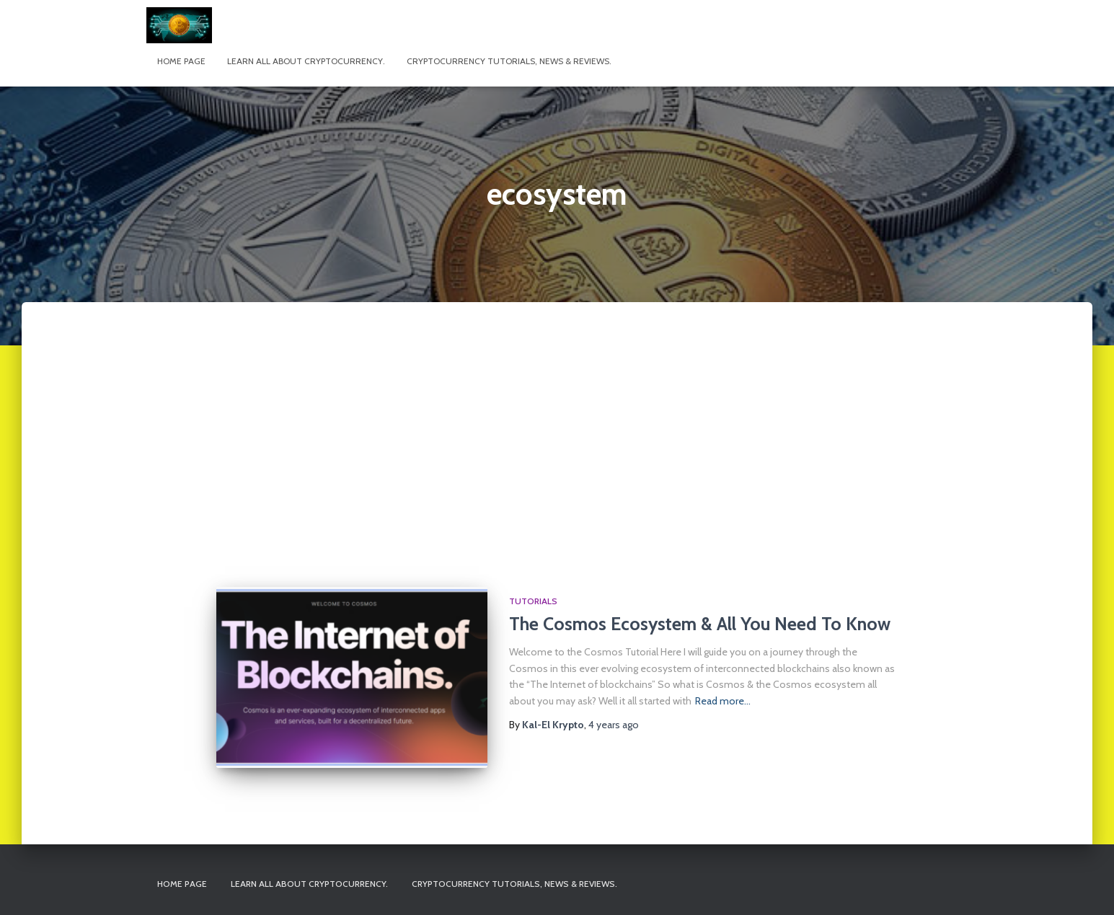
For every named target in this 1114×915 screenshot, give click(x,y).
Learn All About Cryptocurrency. (306, 61)
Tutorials (533, 601)
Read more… (723, 700)
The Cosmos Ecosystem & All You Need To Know (699, 624)
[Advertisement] (557, 457)
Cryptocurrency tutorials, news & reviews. (509, 61)
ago (613, 724)
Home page (181, 61)
